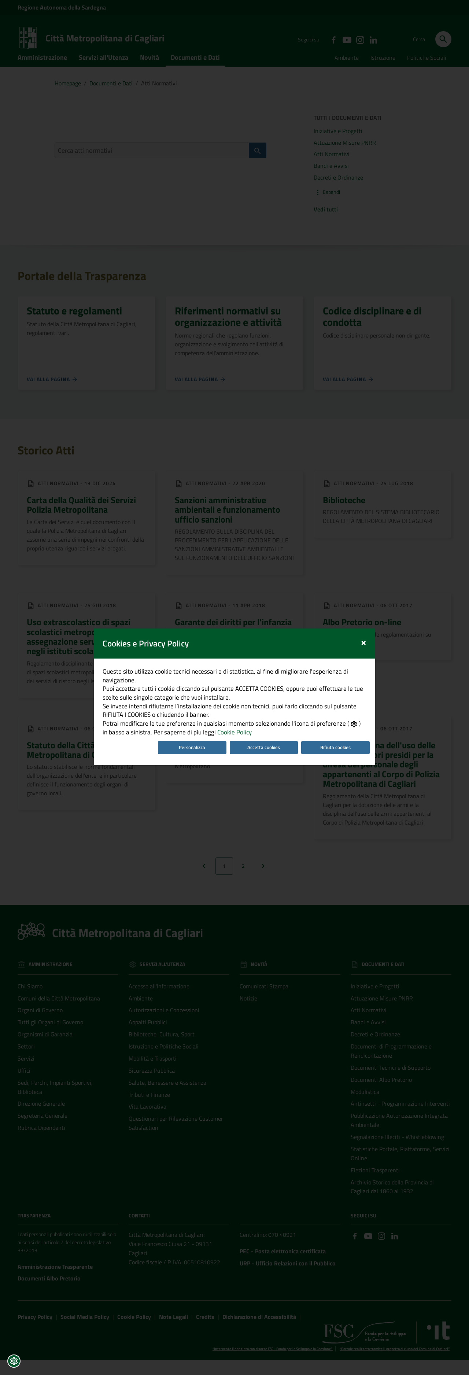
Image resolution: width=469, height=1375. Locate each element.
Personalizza (190, 733)
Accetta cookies (265, 733)
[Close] (371, 614)
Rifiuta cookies (341, 733)
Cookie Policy (224, 717)
